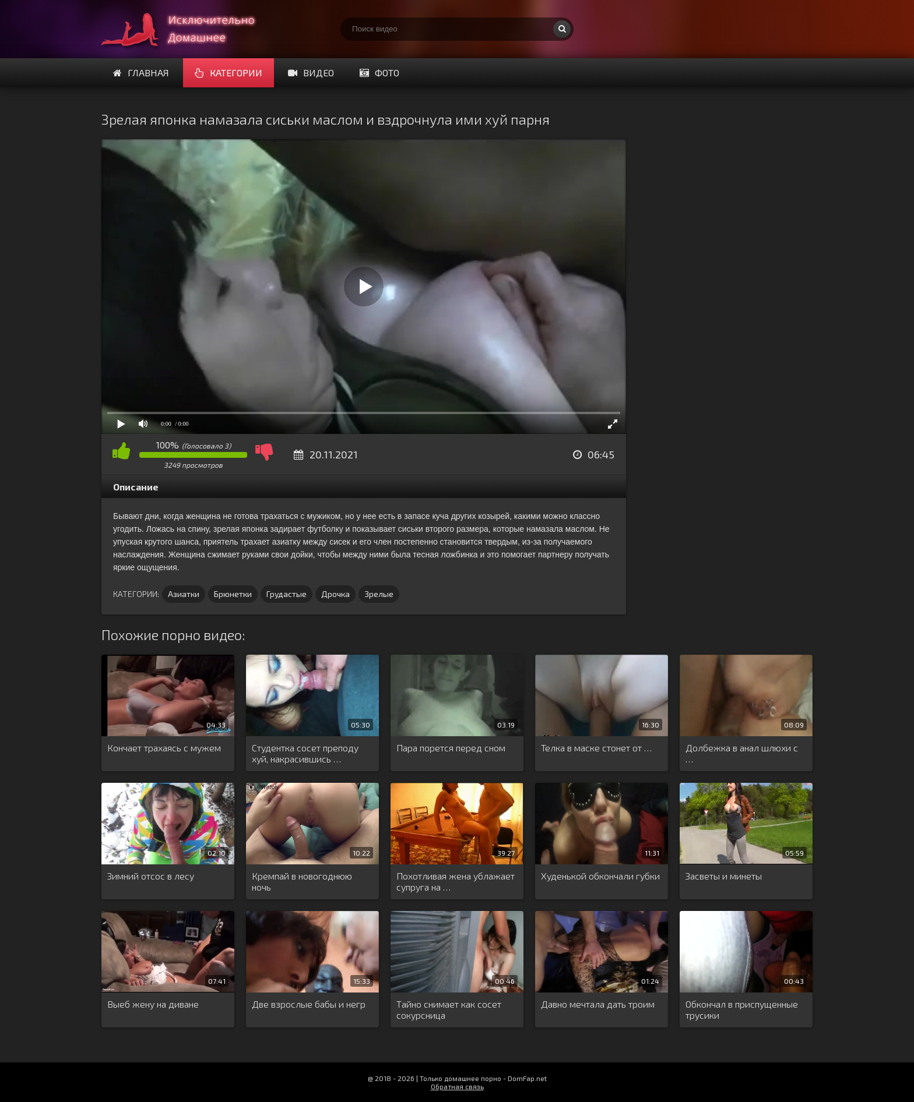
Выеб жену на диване (153, 1003)
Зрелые (378, 594)
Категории (228, 72)
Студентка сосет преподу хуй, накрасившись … (305, 753)
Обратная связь (457, 1086)
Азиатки (183, 594)
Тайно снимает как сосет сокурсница (448, 1009)
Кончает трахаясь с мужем (164, 747)
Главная (141, 72)
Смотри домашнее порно (188, 29)
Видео (311, 72)
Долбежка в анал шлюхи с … (742, 753)
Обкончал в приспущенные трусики (742, 1009)
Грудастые (286, 594)
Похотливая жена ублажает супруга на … (455, 881)
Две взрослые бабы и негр (308, 1003)
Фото (379, 72)
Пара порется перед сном (450, 747)
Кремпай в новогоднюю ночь (302, 881)
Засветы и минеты (724, 875)
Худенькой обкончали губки (600, 875)
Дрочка (335, 594)
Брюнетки (233, 594)
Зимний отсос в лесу (150, 875)
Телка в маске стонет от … (596, 747)
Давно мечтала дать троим (598, 1003)
